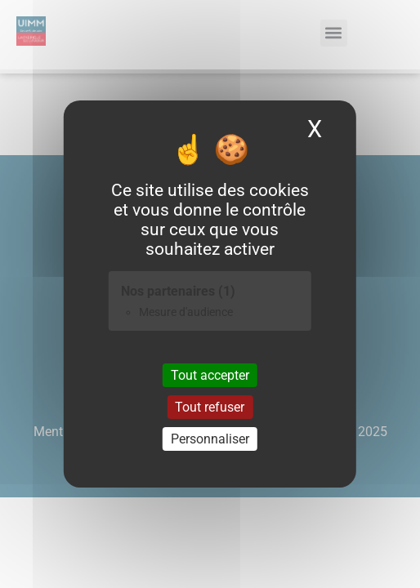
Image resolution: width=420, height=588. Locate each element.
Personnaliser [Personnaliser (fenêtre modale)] (210, 439)
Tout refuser (209, 407)
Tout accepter (210, 374)
